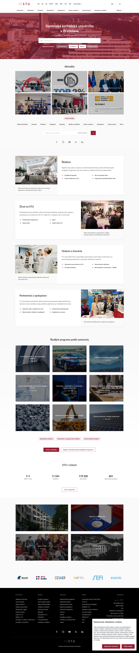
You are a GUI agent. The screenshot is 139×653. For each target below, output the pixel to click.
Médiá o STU (19, 617)
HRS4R (62, 614)
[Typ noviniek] (83, 133)
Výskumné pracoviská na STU (74, 264)
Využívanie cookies (118, 618)
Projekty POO (92, 46)
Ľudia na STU (19, 614)
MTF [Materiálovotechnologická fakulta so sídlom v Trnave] (61, 4)
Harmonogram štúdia (44, 602)
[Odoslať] (93, 133)
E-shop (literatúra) (43, 620)
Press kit (84, 602)
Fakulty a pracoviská (21, 607)
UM (70, 4)
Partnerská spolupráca (66, 609)
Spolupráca (61, 10)
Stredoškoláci (62, 46)
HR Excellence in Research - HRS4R (105, 267)
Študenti (40, 10)
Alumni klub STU (57, 223)
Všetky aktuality (22, 124)
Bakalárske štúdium (46, 439)
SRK (83, 622)
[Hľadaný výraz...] (69, 40)
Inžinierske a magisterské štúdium (68, 439)
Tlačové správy (20, 602)
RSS (122, 608)
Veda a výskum (73, 10)
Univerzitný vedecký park (60, 309)
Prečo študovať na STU (72, 178)
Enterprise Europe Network (90, 609)
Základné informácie (21, 599)
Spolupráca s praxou (58, 312)
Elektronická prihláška (44, 604)
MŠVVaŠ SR (85, 617)
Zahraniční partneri (65, 602)
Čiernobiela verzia (118, 603)
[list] (69, 124)
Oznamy (34, 124)
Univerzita (20, 10)
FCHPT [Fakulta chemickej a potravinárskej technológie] (51, 4)
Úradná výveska (20, 612)
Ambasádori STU (42, 614)
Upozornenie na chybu (117, 613)
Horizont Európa (86, 612)
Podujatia (53, 124)
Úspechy (62, 124)
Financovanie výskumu (102, 264)
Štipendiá (40, 612)
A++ (121, 599)
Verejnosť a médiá (100, 10)
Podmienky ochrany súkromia (114, 616)
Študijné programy (71, 175)
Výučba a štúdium (74, 124)
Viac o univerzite (69, 490)
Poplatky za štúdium (43, 607)
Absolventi (50, 10)
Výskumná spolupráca (66, 607)
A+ (118, 600)
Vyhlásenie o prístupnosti (116, 611)
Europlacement (86, 614)
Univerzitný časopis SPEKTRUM (91, 599)
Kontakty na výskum (65, 617)
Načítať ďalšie (69, 118)
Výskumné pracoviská (66, 604)
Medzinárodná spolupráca (67, 599)
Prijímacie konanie (48, 46)
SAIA (83, 620)
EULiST (82, 46)
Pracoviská (77, 4)
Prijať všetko (128, 646)
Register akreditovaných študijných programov (78, 450)
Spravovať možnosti (111, 646)
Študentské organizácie (30, 220)
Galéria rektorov (20, 604)
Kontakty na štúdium (44, 622)
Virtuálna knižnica (70, 267)
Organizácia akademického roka (105, 178)
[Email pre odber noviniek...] (59, 133)
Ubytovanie (26, 223)
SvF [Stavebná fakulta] (38, 4)
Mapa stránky (119, 605)
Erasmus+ (73, 46)
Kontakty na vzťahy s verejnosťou (25, 620)
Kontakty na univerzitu (22, 622)
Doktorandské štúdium (91, 439)
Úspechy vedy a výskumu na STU (33, 309)
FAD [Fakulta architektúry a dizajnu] (56, 4)
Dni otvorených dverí (101, 175)
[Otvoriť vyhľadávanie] (120, 4)
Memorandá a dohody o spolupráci (34, 312)
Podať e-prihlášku (51, 450)
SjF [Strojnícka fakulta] (42, 4)
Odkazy (118, 10)
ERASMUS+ (41, 617)
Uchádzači (30, 10)
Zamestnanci (86, 10)
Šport (54, 220)
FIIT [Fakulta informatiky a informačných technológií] (66, 4)
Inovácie (62, 612)
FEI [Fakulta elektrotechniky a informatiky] (46, 4)
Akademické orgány (21, 609)
